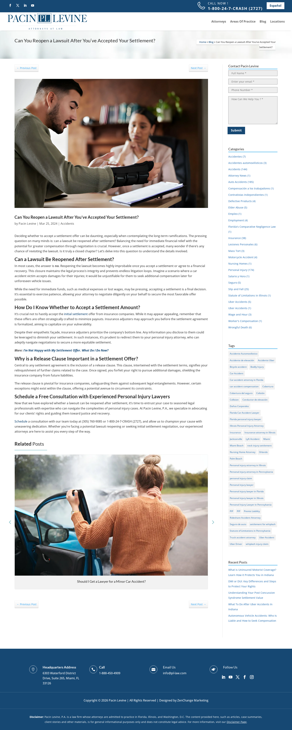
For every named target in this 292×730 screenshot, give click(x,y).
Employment (236, 220)
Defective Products (240, 201)
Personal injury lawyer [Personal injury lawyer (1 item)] (241, 484)
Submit (236, 130)
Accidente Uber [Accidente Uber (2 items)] (266, 360)
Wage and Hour (238, 314)
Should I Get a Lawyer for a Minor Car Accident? (111, 581)
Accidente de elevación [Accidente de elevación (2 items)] (242, 360)
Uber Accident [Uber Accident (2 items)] (266, 537)
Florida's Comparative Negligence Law (252, 226)
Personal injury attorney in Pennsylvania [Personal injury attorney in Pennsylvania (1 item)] (251, 471)
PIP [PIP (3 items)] (238, 511)
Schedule (21, 421)
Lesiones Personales (241, 244)
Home (202, 42)
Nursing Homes (238, 263)
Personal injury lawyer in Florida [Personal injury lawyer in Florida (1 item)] (247, 491)
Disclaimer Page (237, 722)
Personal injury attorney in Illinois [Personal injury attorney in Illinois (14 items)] (248, 465)
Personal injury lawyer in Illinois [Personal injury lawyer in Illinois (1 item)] (247, 498)
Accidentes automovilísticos (245, 163)
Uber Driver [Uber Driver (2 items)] (236, 544)
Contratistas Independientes (246, 195)
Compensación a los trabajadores (249, 188)
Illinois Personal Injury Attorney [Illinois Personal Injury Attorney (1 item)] (247, 425)
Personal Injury (237, 270)
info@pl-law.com (174, 673)
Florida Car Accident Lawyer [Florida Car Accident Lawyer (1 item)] (244, 412)
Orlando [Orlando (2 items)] (263, 452)
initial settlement (76, 314)
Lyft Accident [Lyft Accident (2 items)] (253, 439)
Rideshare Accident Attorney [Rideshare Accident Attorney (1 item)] (245, 517)
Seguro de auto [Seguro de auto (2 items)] (238, 524)
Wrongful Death (238, 327)
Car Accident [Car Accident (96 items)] (236, 373)
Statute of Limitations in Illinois (247, 295)
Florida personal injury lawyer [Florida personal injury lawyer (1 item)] (245, 419)
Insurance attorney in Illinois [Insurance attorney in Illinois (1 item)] (260, 432)
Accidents (67, 224)
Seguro (232, 282)
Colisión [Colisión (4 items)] (260, 393)
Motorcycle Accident (240, 257)
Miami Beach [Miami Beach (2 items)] (237, 445)
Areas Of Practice (243, 21)
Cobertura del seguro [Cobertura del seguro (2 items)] (241, 393)
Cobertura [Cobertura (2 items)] (267, 386)
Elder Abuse (235, 207)
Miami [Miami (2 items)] (266, 439)
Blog (263, 21)
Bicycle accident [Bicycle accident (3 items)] (238, 366)
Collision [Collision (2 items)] (234, 399)
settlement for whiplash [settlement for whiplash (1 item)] (263, 524)
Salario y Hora (237, 276)
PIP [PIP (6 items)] (231, 511)
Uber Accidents (237, 302)
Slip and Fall (236, 289)
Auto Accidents (237, 182)
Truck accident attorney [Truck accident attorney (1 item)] (243, 537)
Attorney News (237, 175)
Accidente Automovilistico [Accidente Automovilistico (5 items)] (243, 353)
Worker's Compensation (243, 321)
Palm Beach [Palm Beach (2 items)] (236, 458)
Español (275, 6)
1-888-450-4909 (109, 673)
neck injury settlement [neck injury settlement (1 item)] (259, 445)
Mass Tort (234, 251)
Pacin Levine (27, 224)
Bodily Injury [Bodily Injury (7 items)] (257, 366)
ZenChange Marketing (192, 700)
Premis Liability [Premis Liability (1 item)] (252, 511)
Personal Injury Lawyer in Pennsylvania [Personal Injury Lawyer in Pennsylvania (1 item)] (251, 504)
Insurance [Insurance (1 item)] (235, 432)
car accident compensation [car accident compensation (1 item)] (244, 386)
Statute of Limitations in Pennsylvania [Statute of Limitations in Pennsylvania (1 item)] (250, 530)
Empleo (233, 214)
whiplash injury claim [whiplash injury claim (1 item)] (257, 544)
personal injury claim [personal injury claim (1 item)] (241, 478)
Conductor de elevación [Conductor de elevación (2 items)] (255, 399)
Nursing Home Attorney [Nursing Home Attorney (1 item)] (242, 452)
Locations (277, 21)
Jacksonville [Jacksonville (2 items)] (236, 439)
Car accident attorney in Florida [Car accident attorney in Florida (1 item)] (246, 380)
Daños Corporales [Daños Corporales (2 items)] (239, 406)
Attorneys (218, 21)
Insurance (234, 238)
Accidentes (235, 156)
